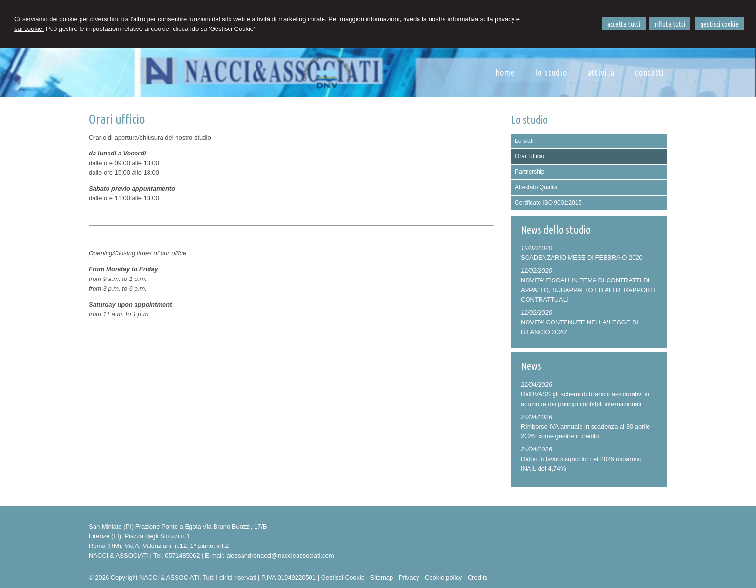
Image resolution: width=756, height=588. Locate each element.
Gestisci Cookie (342, 577)
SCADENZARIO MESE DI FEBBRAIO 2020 (582, 257)
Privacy (409, 577)
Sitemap (381, 577)
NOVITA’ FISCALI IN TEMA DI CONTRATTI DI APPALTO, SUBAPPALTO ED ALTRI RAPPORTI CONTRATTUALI (588, 290)
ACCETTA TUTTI (623, 24)
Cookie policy (443, 577)
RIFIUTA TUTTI (670, 24)
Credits (477, 577)
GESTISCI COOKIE (719, 24)
